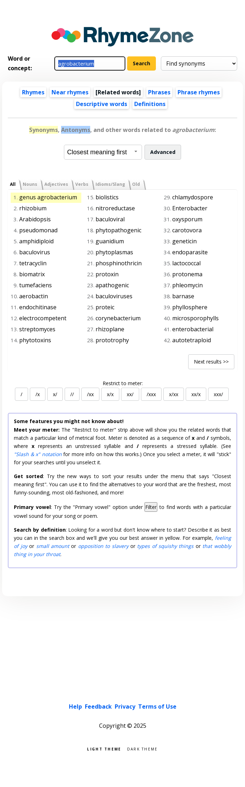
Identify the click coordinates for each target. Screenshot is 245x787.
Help (75, 706)
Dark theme (142, 748)
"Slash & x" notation (37, 454)
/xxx (151, 394)
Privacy (125, 706)
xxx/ (218, 394)
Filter (151, 507)
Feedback (98, 706)
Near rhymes (69, 92)
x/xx (173, 394)
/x (38, 394)
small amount (52, 546)
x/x (110, 394)
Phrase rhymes (199, 92)
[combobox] (103, 152)
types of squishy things (165, 546)
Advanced (162, 152)
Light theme (104, 748)
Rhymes (33, 92)
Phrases (159, 92)
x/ (55, 394)
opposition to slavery (103, 546)
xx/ (130, 394)
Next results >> (211, 361)
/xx (90, 394)
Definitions (149, 104)
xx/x (196, 394)
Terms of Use (157, 706)
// (72, 394)
